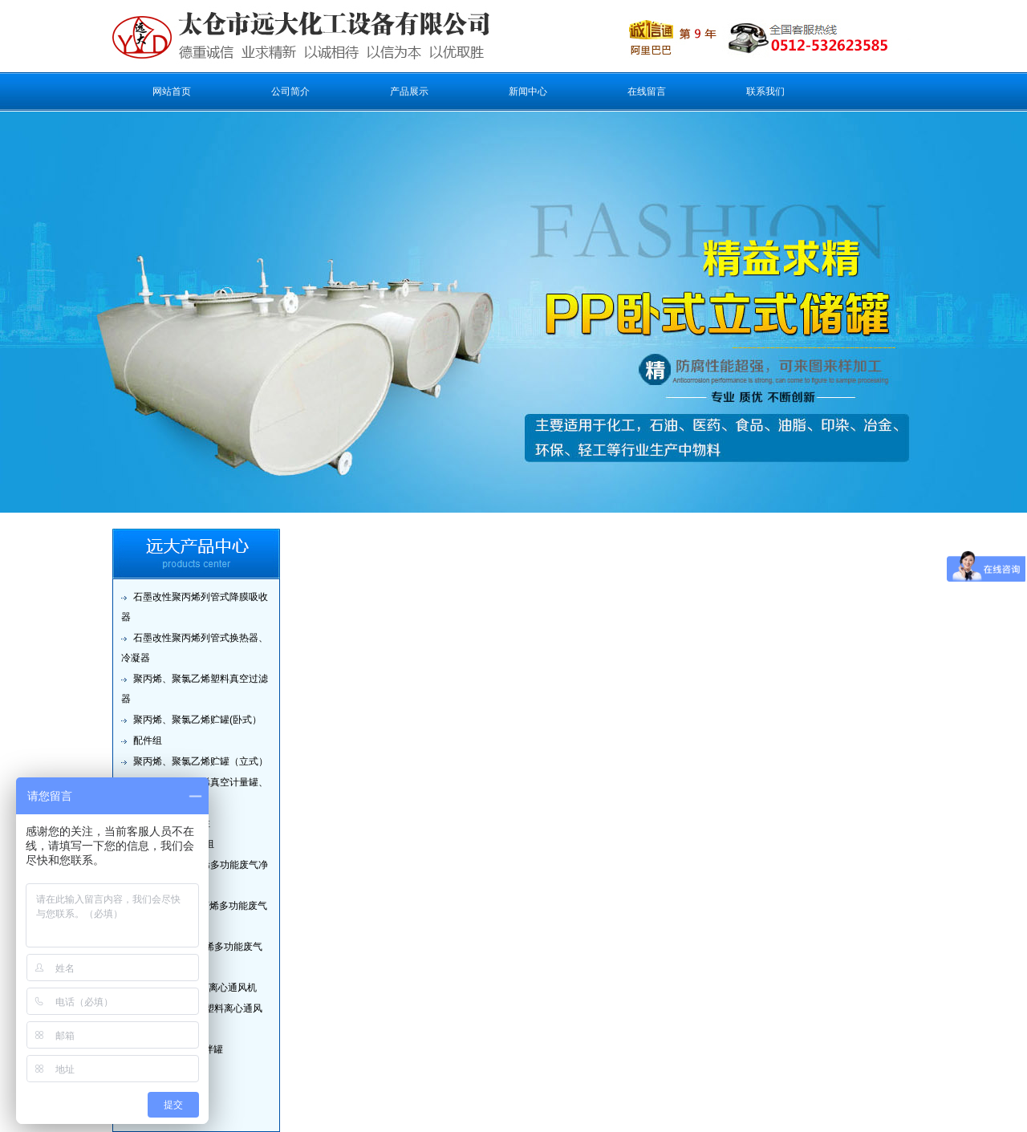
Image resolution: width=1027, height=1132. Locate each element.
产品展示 (409, 91)
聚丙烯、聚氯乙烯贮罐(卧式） (197, 719)
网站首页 (171, 91)
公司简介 (290, 91)
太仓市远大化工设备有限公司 (272, 36)
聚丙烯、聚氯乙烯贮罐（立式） (200, 761)
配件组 (147, 740)
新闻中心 (528, 91)
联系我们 (765, 91)
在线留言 (646, 91)
